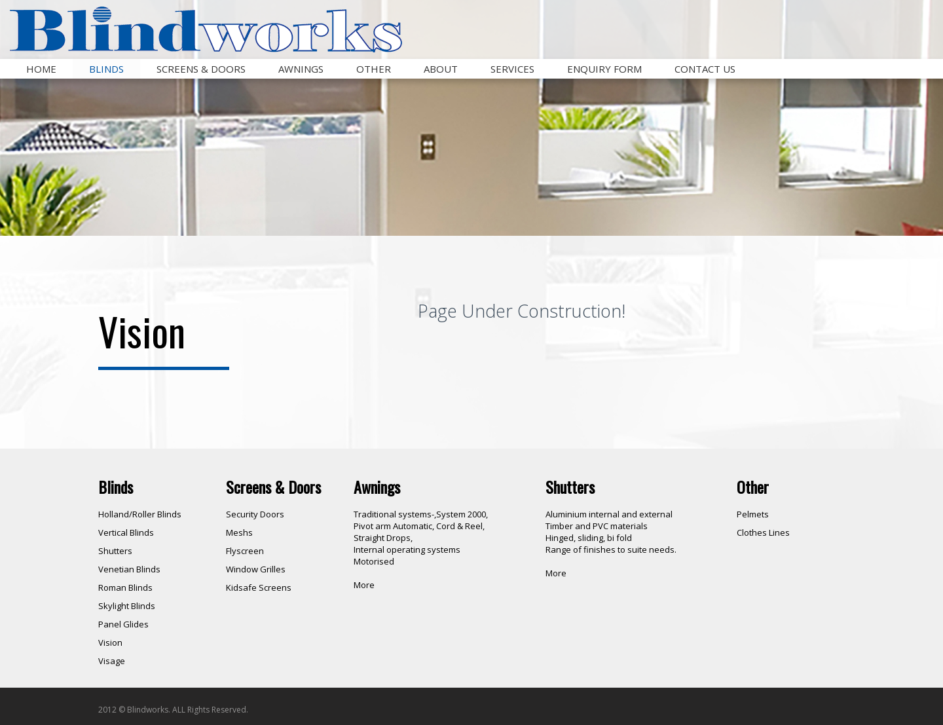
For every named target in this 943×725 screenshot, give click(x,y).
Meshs (239, 532)
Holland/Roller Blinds (139, 514)
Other (373, 68)
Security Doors (255, 514)
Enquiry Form (604, 68)
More (364, 585)
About (441, 68)
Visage (111, 661)
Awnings (301, 68)
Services (512, 68)
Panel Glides (123, 624)
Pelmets (753, 514)
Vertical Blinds (126, 532)
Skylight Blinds (126, 606)
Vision (110, 642)
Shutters (115, 551)
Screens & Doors (201, 68)
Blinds (106, 68)
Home (41, 68)
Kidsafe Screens (258, 587)
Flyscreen (245, 551)
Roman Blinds (125, 587)
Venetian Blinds (129, 569)
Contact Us (705, 68)
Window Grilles (256, 569)
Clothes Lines (763, 532)
